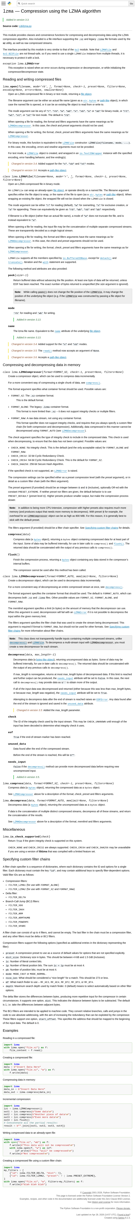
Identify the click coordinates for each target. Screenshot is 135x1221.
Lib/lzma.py (25, 26)
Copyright (86, 1192)
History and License (101, 1202)
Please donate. (123, 1208)
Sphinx (121, 1218)
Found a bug (123, 1214)
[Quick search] (73, 3)
